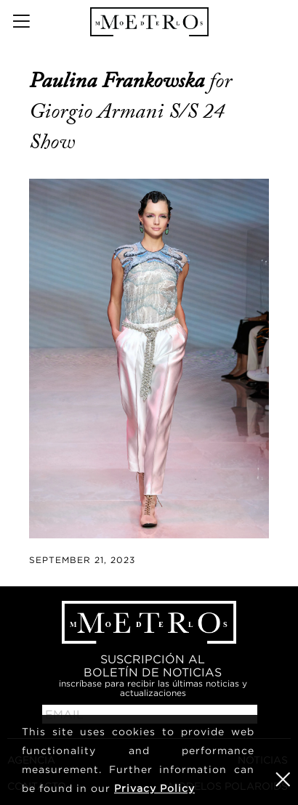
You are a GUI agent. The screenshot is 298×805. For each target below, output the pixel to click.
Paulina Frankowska (119, 81)
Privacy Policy (154, 787)
